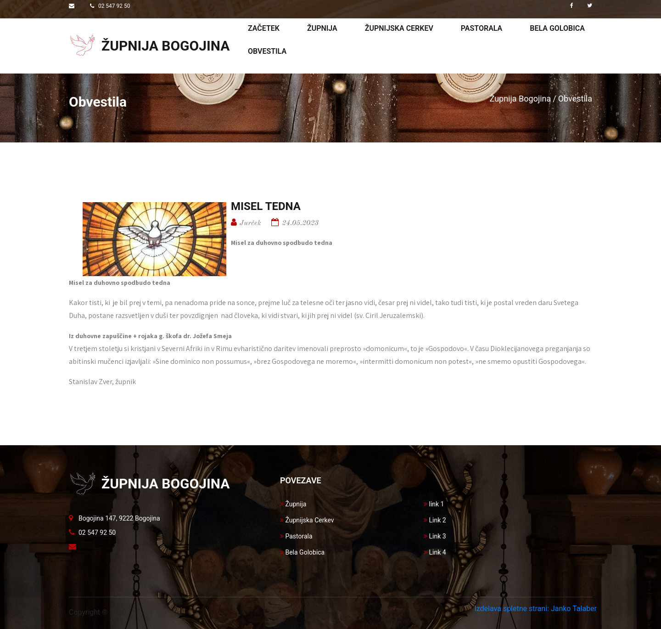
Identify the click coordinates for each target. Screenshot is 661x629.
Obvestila (267, 51)
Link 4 (435, 552)
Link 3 (435, 536)
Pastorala (481, 28)
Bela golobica (557, 28)
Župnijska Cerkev (307, 520)
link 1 (434, 504)
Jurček (250, 223)
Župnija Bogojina (520, 98)
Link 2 (435, 520)
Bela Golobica (302, 552)
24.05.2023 (300, 223)
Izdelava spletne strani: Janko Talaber (535, 608)
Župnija (322, 28)
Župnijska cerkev (399, 28)
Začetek (264, 28)
